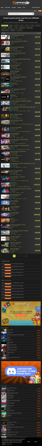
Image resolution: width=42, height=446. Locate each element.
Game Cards (7, 7)
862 (26, 256)
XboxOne (22, 27)
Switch (4, 27)
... (22, 256)
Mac (13, 30)
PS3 (26, 25)
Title (3, 33)
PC (11, 25)
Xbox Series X (5, 30)
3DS (15, 27)
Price (39, 33)
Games (2, 7)
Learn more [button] (9, 444)
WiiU (10, 27)
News (24, 7)
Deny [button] (28, 441)
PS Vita (38, 25)
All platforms (4, 25)
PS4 (21, 25)
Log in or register (36, 7)
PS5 (16, 25)
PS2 (32, 25)
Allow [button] (35, 441)
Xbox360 (29, 27)
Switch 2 (19, 30)
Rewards (19, 7)
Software (14, 7)
